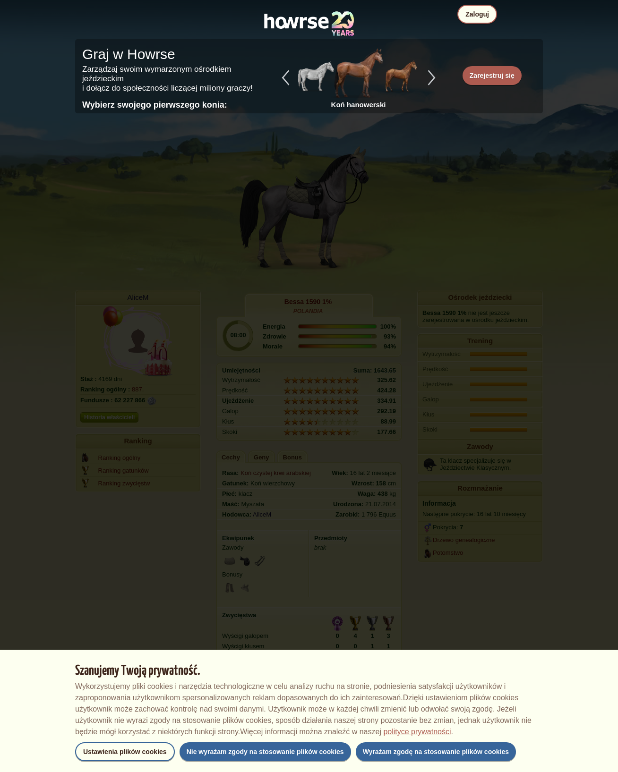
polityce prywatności (417, 732)
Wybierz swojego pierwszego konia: (154, 105)
